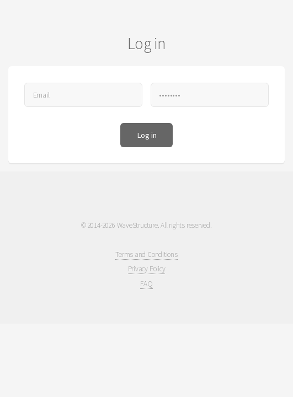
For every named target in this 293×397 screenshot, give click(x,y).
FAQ (146, 283)
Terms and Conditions (146, 254)
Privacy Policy (147, 268)
